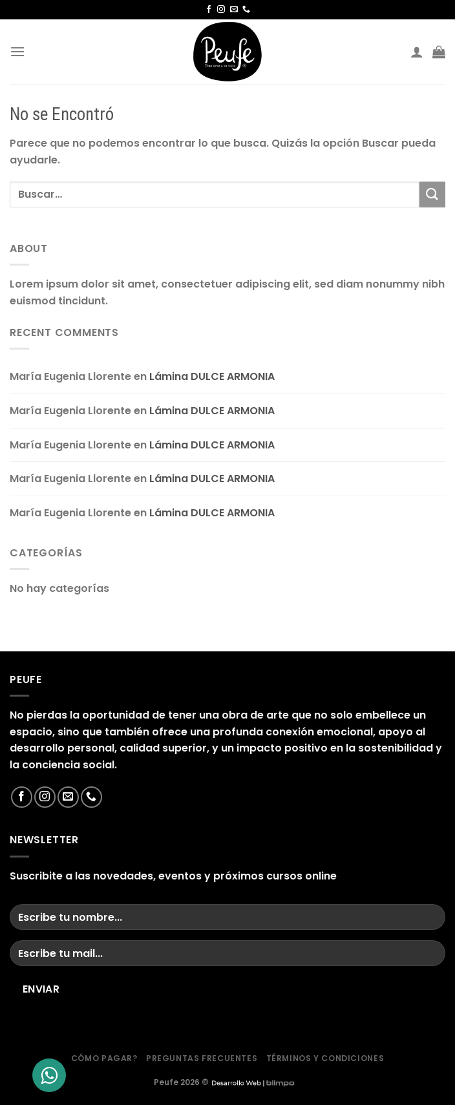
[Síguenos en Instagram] (221, 9)
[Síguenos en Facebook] (209, 9)
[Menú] (17, 51)
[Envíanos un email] (234, 9)
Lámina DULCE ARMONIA (212, 376)
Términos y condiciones (325, 1058)
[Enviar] (432, 194)
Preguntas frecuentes (201, 1058)
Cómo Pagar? (104, 1058)
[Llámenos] (246, 9)
